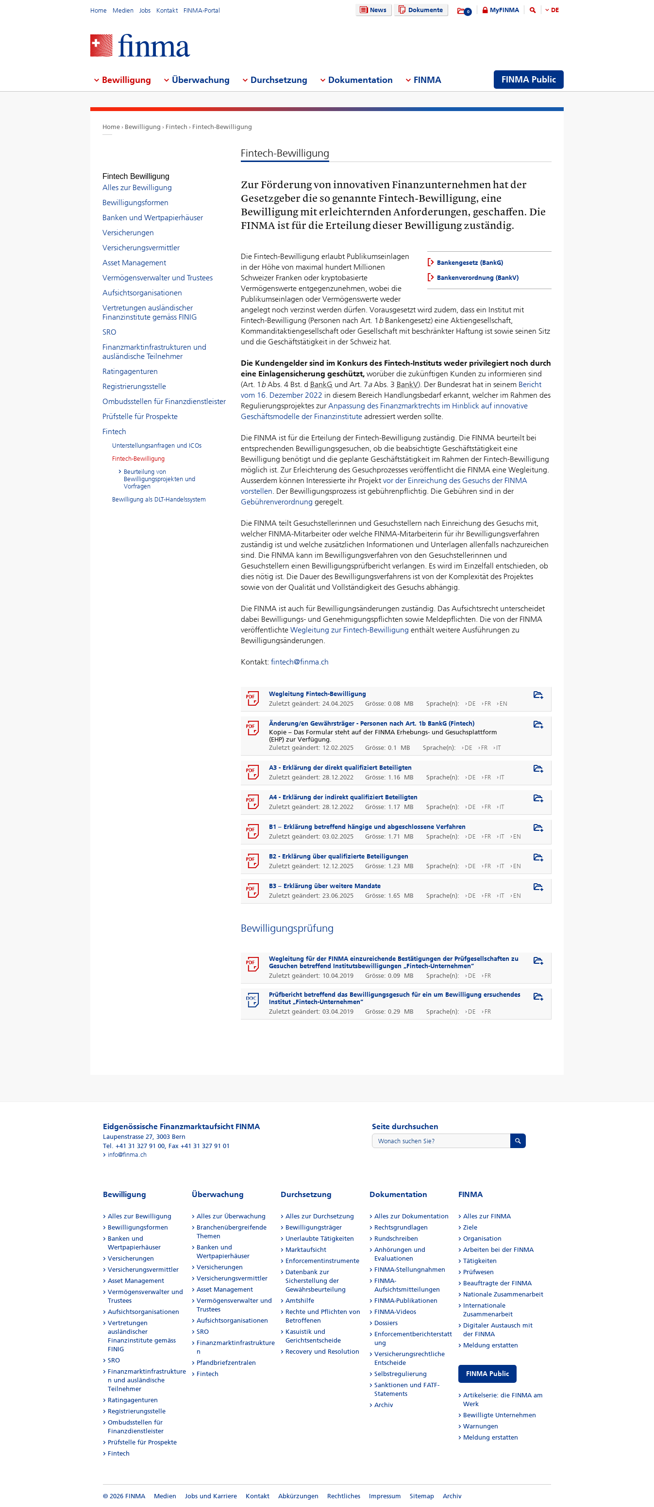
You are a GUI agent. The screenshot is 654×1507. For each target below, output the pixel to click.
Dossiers (386, 1323)
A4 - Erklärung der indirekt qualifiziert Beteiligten (343, 797)
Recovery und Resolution (322, 1351)
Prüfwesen (478, 1272)
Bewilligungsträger (313, 1227)
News (371, 10)
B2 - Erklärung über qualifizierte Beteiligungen (338, 856)
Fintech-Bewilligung (222, 126)
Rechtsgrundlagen (401, 1227)
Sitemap (422, 1496)
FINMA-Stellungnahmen (409, 1269)
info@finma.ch (127, 1154)
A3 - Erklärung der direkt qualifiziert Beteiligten (340, 767)
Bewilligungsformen (135, 193)
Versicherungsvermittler (141, 238)
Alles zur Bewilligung (137, 178)
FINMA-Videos (395, 1311)
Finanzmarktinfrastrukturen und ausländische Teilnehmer (154, 343)
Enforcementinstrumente (322, 1260)
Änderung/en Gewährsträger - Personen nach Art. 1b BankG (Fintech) (371, 723)
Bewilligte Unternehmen (499, 1415)
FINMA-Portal (202, 10)
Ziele (470, 1227)
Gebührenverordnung (277, 501)
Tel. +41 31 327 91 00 (134, 1146)
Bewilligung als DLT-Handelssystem (159, 490)
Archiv (383, 1405)
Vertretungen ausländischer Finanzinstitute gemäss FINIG (149, 303)
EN (503, 703)
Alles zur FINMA (487, 1216)
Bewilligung (143, 126)
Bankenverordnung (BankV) (478, 277)
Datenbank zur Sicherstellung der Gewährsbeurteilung (315, 1280)
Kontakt (167, 10)
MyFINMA (504, 10)
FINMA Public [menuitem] (529, 79)
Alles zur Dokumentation (411, 1216)
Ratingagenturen (130, 362)
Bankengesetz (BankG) (470, 262)
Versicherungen (128, 223)
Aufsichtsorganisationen (142, 284)
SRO (109, 323)
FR (488, 703)
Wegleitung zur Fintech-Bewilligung (349, 629)
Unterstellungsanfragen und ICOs (156, 436)
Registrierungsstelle (134, 377)
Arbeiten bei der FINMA (498, 1249)
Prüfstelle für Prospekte (140, 407)
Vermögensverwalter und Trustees (157, 269)
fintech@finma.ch (299, 661)
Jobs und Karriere (211, 1496)
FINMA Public (487, 1374)
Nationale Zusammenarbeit (503, 1294)
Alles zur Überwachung (231, 1216)
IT (498, 747)
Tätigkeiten (480, 1260)
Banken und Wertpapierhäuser (152, 208)
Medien (123, 10)
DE (555, 10)
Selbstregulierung (400, 1373)
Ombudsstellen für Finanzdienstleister (164, 392)
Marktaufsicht (305, 1249)
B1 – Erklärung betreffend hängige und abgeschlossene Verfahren (368, 826)
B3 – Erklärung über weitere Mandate (325, 886)
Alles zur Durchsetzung (319, 1216)
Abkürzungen (298, 1496)
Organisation (482, 1238)
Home (98, 10)
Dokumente (419, 10)
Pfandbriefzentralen (226, 1362)
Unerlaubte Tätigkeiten (319, 1238)
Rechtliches (343, 1496)
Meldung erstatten (490, 1345)
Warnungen (480, 1426)
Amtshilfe (299, 1300)
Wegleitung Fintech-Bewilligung (317, 693)
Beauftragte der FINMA (497, 1283)
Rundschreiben (396, 1238)
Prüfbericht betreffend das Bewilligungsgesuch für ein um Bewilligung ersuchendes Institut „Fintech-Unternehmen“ (394, 998)
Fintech (176, 126)
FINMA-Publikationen (405, 1300)
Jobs (145, 10)
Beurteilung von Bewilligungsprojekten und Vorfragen (159, 470)
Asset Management (134, 254)
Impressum (385, 1496)
